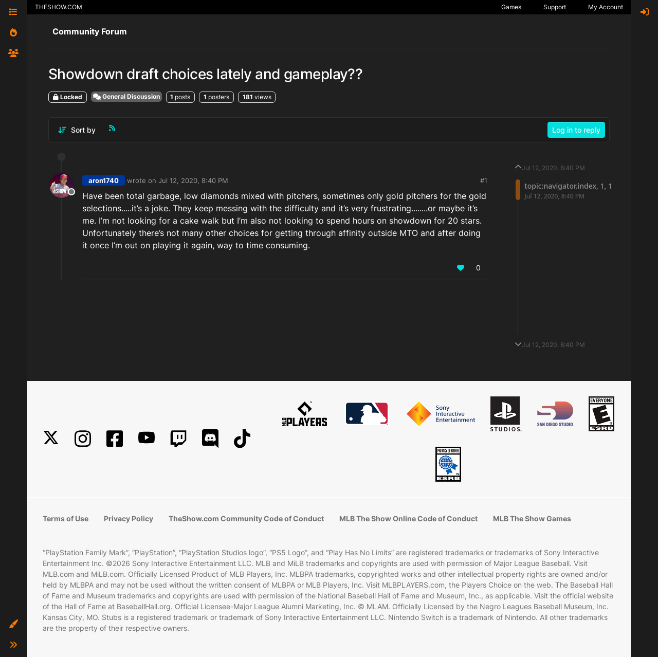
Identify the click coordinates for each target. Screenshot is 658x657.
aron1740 (103, 180)
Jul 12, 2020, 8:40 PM (193, 180)
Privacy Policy (128, 518)
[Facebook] (114, 438)
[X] (51, 438)
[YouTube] (146, 438)
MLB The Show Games (532, 518)
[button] (13, 624)
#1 (483, 180)
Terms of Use (65, 518)
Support (554, 7)
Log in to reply (576, 129)
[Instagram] (83, 438)
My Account (605, 7)
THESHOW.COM (58, 7)
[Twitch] (178, 438)
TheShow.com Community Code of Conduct (246, 518)
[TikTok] (242, 438)
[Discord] (210, 438)
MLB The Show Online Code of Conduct (408, 518)
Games (511, 7)
